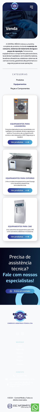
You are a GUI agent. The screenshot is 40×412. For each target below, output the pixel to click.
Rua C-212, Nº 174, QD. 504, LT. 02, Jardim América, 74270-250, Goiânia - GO (20, 384)
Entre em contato (20, 291)
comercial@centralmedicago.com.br (20, 379)
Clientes (20, 360)
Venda (14, 33)
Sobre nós (20, 349)
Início (7, 33)
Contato (20, 364)
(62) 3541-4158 (20, 376)
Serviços (20, 353)
